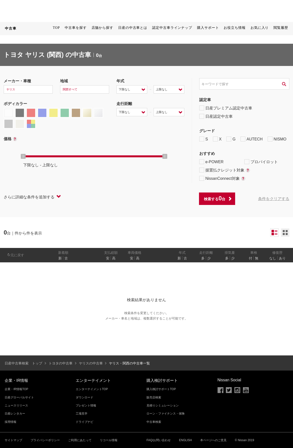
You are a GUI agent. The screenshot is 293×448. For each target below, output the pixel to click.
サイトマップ (13, 440)
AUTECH (252, 139)
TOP (56, 28)
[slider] (23, 156)
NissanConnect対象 (222, 178)
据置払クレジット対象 (224, 170)
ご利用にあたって (80, 440)
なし (272, 258)
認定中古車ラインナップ (172, 28)
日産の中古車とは (132, 28)
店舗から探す (102, 28)
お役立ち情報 (234, 28)
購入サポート (208, 28)
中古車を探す (75, 28)
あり (282, 258)
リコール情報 (108, 440)
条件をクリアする (273, 199)
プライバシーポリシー (45, 440)
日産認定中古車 (216, 116)
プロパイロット (261, 161)
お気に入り (260, 28)
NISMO (277, 139)
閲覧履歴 (280, 28)
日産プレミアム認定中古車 (225, 108)
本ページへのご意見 (213, 440)
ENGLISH (185, 440)
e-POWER (211, 161)
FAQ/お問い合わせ (158, 440)
